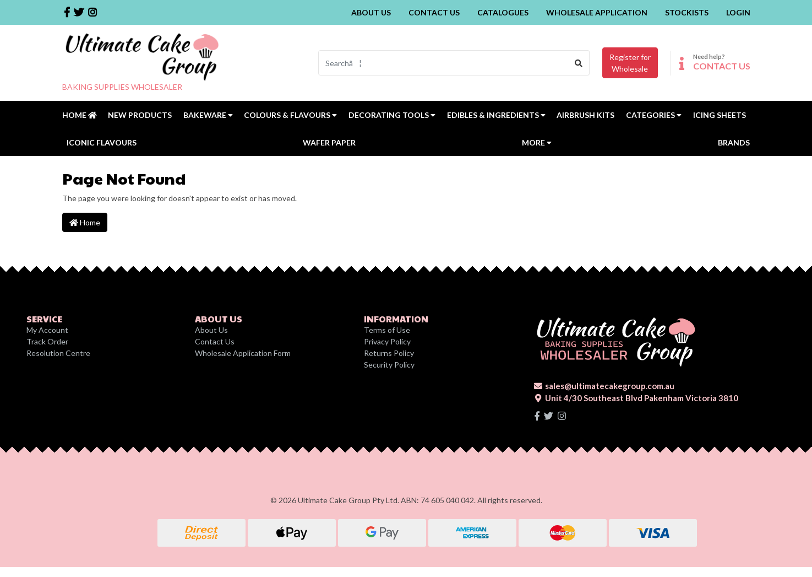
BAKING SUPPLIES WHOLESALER (122, 86)
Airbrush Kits (585, 115)
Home (79, 115)
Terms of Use (387, 330)
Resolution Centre (58, 353)
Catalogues (502, 12)
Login (738, 12)
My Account (47, 330)
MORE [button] (537, 142)
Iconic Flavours (102, 142)
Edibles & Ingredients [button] (496, 115)
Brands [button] (734, 142)
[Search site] (579, 63)
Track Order (47, 341)
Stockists (687, 12)
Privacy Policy (387, 341)
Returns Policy (389, 353)
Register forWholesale (630, 62)
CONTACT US (721, 66)
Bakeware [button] (208, 115)
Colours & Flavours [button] (290, 115)
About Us (371, 12)
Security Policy (389, 364)
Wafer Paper (329, 142)
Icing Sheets (719, 115)
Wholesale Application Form (243, 353)
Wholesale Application (596, 12)
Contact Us (434, 12)
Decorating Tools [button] (391, 115)
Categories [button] (654, 115)
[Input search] (443, 63)
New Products (140, 115)
